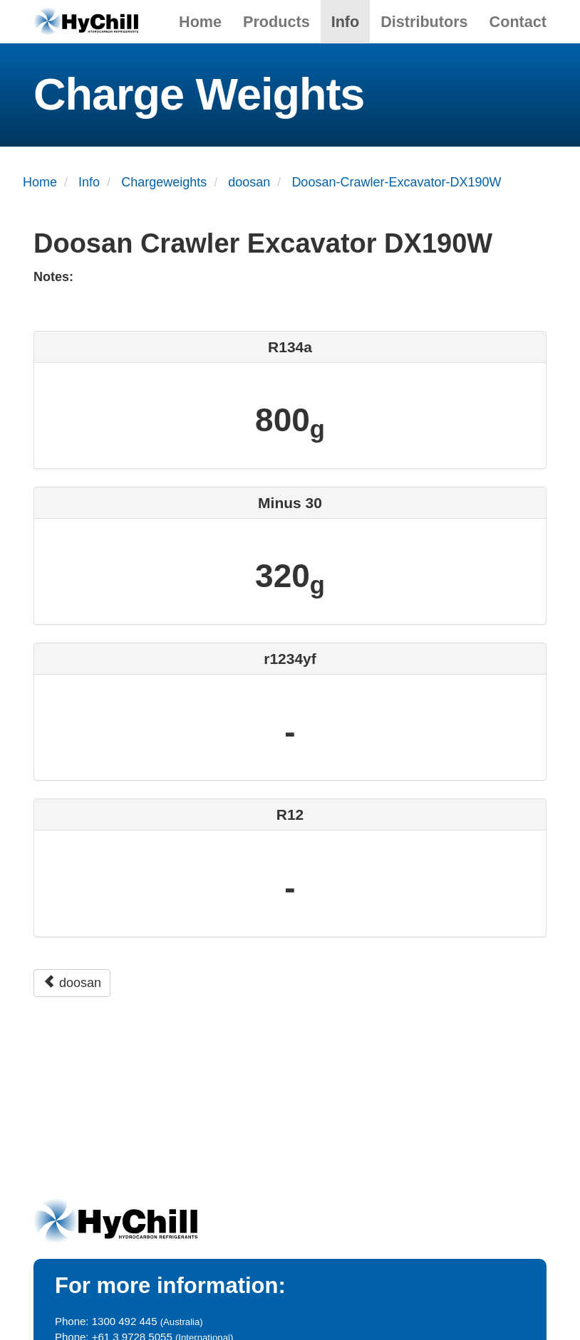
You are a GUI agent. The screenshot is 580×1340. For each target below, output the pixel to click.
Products (276, 22)
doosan (72, 982)
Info (345, 22)
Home (200, 22)
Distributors (423, 22)
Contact (518, 22)
